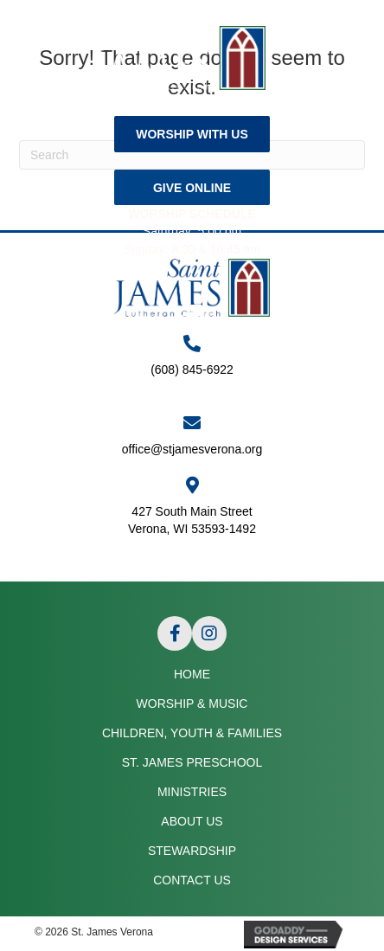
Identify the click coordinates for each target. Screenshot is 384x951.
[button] (192, 133)
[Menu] (192, 314)
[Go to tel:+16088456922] (192, 365)
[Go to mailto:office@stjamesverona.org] (192, 436)
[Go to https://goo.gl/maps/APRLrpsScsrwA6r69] (192, 515)
